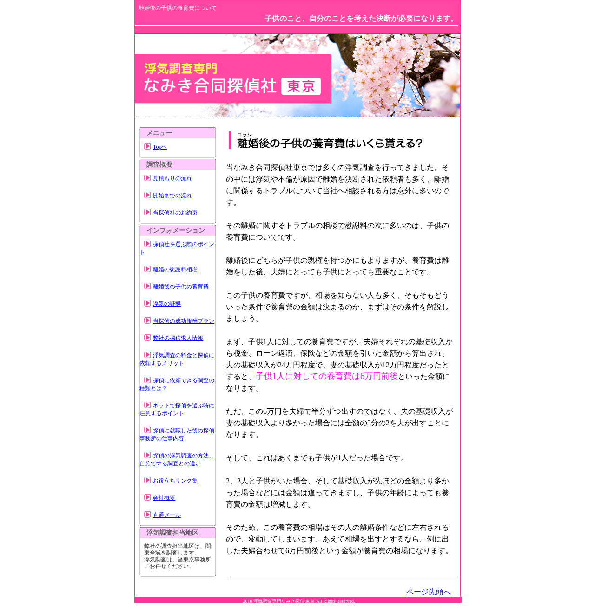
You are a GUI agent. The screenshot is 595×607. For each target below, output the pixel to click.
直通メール (167, 515)
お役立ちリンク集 (175, 480)
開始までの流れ (172, 195)
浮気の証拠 (167, 303)
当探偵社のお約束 (175, 212)
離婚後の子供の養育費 (181, 286)
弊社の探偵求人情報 (178, 338)
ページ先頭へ (428, 592)
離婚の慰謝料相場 (175, 269)
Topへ (160, 147)
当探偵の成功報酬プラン (183, 321)
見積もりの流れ (172, 178)
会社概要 (164, 498)
